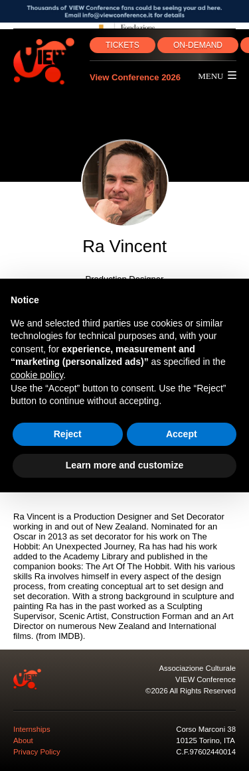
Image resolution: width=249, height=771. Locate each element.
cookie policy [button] (37, 375)
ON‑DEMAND (197, 45)
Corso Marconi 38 (206, 729)
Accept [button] (181, 434)
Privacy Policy (36, 752)
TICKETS (122, 45)
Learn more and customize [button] (124, 465)
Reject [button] (68, 434)
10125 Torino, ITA (205, 740)
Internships (31, 729)
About (23, 740)
